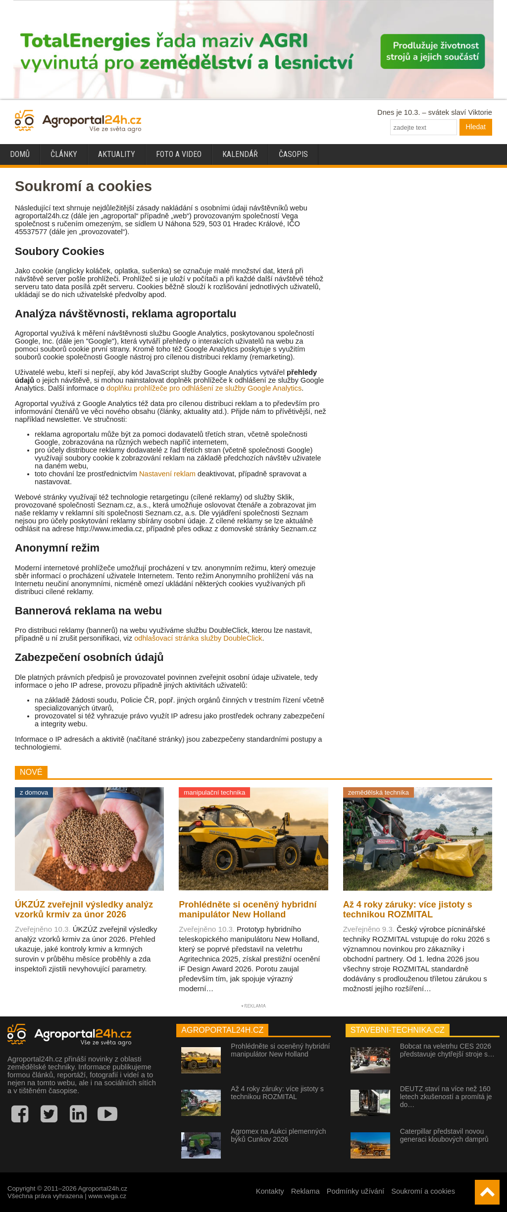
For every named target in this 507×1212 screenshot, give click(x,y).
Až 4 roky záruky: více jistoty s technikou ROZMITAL (277, 1093)
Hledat (476, 127)
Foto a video (179, 154)
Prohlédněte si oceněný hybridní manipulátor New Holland (280, 1050)
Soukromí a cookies (423, 1191)
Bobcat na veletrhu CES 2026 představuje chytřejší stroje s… (447, 1050)
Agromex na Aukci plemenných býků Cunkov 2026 (278, 1135)
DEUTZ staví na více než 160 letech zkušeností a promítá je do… (446, 1097)
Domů (20, 154)
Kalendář (240, 154)
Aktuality (116, 154)
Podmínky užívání (356, 1191)
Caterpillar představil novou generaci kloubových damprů (444, 1135)
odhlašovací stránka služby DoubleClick (198, 638)
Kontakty (270, 1191)
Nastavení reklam (167, 474)
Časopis (293, 154)
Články (64, 154)
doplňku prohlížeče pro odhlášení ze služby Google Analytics (204, 388)
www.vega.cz (107, 1196)
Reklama (305, 1191)
